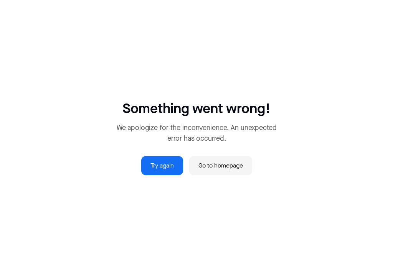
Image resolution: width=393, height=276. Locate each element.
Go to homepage (220, 165)
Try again (162, 165)
